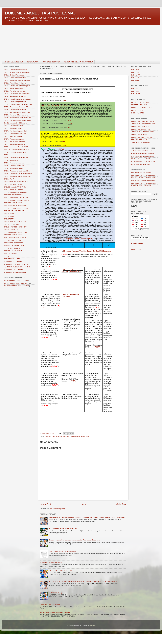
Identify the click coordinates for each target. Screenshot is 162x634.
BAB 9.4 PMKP (9, 179)
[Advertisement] (69, 41)
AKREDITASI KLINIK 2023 (140, 126)
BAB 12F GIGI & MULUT (12, 248)
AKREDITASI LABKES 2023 (140, 129)
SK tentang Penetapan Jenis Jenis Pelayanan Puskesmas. (72, 271)
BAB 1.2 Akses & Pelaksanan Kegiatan (17, 72)
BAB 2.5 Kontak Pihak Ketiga (13, 88)
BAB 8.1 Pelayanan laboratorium (15, 152)
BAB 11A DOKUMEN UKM (13, 203)
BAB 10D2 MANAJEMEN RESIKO (15, 192)
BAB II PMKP (135, 94)
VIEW (64, 100)
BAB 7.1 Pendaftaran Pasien (13, 125)
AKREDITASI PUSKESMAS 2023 (142, 121)
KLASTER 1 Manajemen (57, 593)
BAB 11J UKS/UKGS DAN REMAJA (16, 232)
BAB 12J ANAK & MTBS (12, 259)
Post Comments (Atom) (57, 509)
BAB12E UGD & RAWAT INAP (14, 245)
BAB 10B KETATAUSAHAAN (13, 184)
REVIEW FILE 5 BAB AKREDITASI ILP (78, 62)
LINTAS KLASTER (137, 113)
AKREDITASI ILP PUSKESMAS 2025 (143, 124)
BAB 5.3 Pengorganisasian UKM (15, 109)
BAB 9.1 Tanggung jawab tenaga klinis (17, 171)
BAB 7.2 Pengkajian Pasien (13, 128)
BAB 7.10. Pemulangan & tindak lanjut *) (17, 149)
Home (83, 504)
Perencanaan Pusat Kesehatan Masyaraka (56, 105)
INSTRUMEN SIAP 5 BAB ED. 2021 (143, 175)
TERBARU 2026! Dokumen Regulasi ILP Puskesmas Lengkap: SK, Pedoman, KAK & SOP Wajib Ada (83, 581)
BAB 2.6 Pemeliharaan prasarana (15, 91)
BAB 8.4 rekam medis (11, 160)
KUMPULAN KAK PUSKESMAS (15, 269)
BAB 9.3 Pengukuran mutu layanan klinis (17, 176)
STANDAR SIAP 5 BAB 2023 (141, 186)
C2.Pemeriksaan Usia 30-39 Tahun (143, 159)
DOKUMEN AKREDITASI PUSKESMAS (40, 13)
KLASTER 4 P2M (137, 110)
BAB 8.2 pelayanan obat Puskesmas (16, 155)
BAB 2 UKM (135, 72)
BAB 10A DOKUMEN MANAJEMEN (16, 181)
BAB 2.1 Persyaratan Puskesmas (15, 77)
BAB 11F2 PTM (9, 219)
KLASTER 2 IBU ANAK (139, 105)
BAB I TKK (134, 88)
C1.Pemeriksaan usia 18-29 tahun (142, 156)
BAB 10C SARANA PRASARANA (15, 187)
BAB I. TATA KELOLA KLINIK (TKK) (61, 570)
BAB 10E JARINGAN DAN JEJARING (16, 200)
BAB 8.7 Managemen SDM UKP (15, 168)
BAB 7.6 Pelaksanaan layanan (14, 139)
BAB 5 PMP (135, 80)
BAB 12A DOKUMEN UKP (13, 235)
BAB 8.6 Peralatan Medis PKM (14, 165)
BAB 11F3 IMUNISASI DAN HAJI (15, 221)
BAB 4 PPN (135, 77)
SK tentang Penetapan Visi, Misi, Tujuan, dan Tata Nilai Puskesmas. (87, 251)
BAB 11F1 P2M (9, 216)
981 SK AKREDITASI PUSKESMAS (16, 280)
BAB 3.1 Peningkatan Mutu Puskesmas (17, 94)
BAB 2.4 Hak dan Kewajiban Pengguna (17, 86)
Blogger (93, 625)
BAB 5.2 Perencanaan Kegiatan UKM (16, 107)
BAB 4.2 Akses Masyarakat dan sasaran (17, 99)
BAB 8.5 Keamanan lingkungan (14, 163)
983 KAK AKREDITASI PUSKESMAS (16, 286)
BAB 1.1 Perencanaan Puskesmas (15, 69)
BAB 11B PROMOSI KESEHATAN (15, 205)
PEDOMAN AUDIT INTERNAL (50, 604)
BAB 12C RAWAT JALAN (12, 240)
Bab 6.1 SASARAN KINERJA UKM (15, 123)
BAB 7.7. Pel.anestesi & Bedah (14, 142)
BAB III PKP (135, 91)
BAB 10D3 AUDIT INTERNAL (14, 195)
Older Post (121, 504)
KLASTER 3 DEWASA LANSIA (141, 107)
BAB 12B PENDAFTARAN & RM (15, 237)
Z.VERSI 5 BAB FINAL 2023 (79, 436)
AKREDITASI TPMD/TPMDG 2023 (142, 132)
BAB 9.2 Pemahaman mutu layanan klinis (18, 173)
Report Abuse (137, 243)
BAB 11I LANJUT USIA (11, 229)
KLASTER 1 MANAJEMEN (140, 102)
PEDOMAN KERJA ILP (139, 140)
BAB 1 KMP (135, 69)
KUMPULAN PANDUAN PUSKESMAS (17, 267)
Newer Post (45, 504)
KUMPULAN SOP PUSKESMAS (51, 562)
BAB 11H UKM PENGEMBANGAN (15, 227)
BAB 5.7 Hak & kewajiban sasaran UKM (17, 120)
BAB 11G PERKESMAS (12, 224)
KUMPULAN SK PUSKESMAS (14, 261)
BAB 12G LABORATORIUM (13, 251)
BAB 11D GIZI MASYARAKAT (14, 211)
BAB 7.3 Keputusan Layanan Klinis (15, 131)
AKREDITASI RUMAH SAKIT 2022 (143, 137)
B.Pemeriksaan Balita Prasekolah (142, 153)
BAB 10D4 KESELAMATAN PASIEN (16, 197)
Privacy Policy (136, 249)
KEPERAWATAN (33, 62)
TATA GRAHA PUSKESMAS (140, 142)
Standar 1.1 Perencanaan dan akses (57, 436)
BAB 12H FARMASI (10, 253)
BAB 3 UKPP (135, 75)
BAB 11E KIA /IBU (10, 213)
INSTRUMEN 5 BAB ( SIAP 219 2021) (144, 180)
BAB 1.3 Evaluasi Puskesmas (14, 75)
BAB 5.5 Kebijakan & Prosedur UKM (16, 115)
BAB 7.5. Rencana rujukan (13, 136)
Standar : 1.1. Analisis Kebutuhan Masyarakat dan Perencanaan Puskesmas (74, 540)
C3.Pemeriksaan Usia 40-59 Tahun (143, 161)
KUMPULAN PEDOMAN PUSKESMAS (17, 264)
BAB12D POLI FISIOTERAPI (13, 243)
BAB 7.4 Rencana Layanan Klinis (15, 134)
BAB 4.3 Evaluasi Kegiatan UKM (15, 102)
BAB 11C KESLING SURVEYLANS (16, 208)
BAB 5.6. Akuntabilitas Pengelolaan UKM (17, 117)
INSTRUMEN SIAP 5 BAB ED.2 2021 (143, 178)
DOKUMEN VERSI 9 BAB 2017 (141, 172)
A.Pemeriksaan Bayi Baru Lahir (141, 151)
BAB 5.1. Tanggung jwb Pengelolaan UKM (18, 104)
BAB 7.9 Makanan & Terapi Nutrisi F (16, 147)
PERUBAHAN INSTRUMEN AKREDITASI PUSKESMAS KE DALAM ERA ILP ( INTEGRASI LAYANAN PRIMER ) (87, 517)
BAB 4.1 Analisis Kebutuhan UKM (15, 96)
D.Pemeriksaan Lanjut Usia (140, 164)
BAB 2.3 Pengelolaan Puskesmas (15, 83)
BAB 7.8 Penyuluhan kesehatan (14, 144)
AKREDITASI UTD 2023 (139, 134)
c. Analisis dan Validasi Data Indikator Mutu (63, 529)
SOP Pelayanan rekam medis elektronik (62, 551)
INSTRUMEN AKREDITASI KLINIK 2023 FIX (55, 612)
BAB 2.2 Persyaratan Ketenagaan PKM (17, 80)
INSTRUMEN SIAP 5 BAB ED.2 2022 (143, 183)
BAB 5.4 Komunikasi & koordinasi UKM (17, 112)
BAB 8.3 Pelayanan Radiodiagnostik (16, 157)
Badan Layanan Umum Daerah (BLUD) (76, 239)
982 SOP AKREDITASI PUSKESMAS (16, 283)
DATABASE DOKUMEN (51, 62)
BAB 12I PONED (9, 256)
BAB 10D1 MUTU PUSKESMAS (15, 189)
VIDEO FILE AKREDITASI (13, 62)
